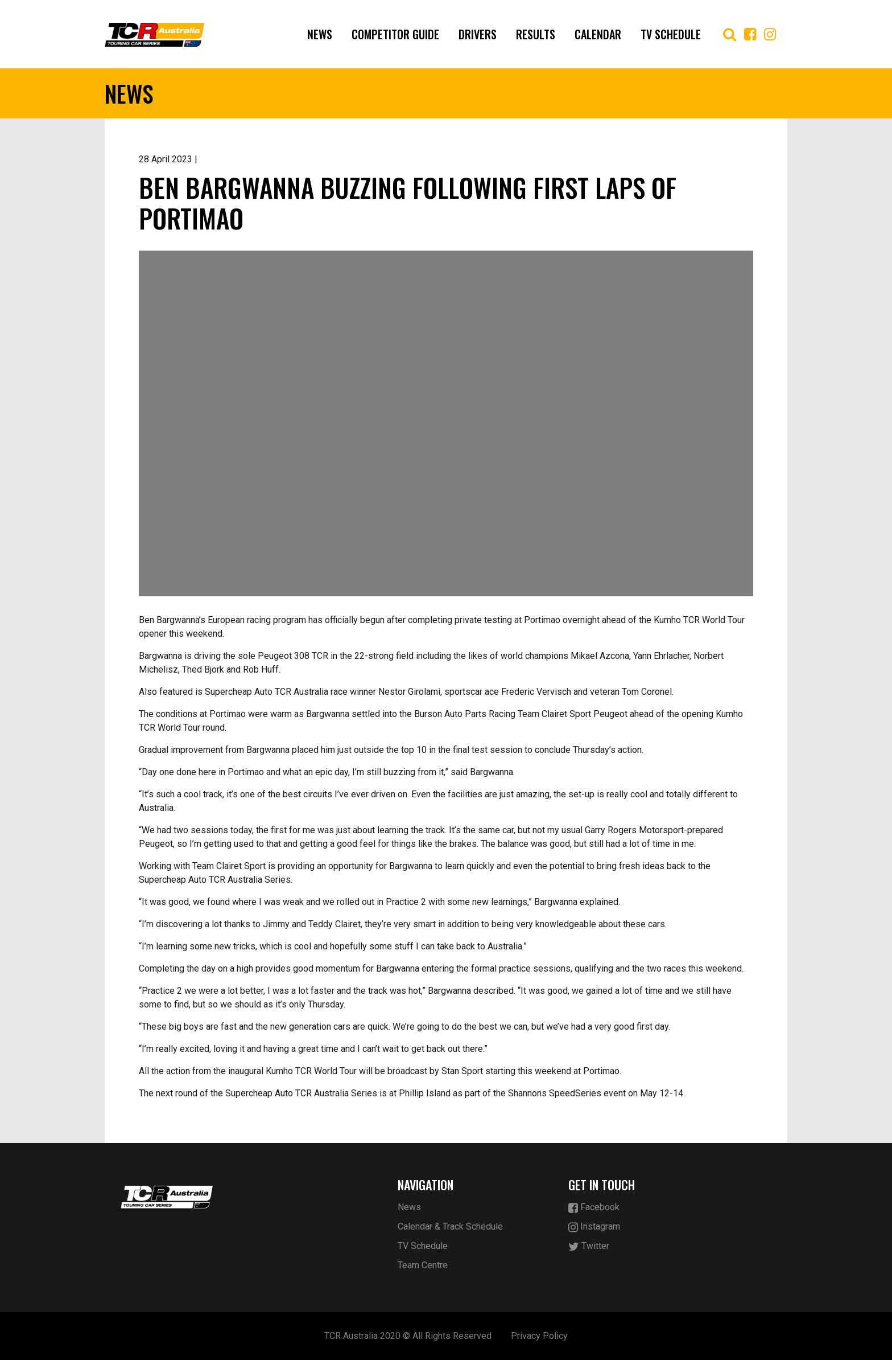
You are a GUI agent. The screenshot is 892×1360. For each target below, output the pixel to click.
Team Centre (423, 1265)
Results (535, 34)
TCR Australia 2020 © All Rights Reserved (408, 1335)
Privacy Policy (539, 1335)
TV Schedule (671, 34)
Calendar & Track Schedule (450, 1226)
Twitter (588, 1246)
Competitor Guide (395, 34)
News (319, 34)
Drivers (478, 34)
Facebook (594, 1208)
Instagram (594, 1227)
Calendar (598, 34)
